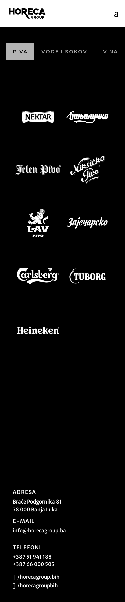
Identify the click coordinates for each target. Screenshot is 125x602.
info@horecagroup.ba (39, 530)
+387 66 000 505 (33, 564)
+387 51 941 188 (32, 557)
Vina (110, 51)
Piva (20, 51)
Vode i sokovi (65, 51)
